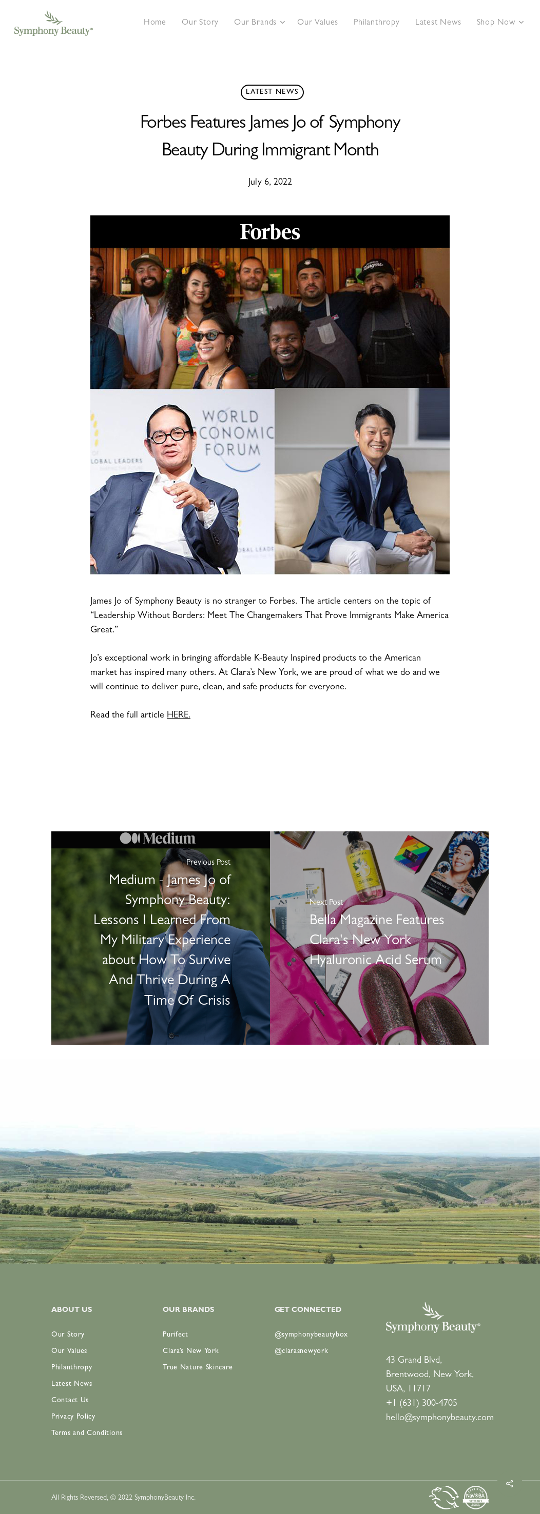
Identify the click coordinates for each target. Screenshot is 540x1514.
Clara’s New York (191, 1351)
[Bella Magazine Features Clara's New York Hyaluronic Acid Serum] (379, 938)
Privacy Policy (73, 1417)
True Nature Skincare (198, 1367)
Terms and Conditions (87, 1433)
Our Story (67, 1335)
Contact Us (70, 1400)
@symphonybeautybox (312, 1335)
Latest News (272, 92)
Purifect (175, 1335)
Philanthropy (71, 1367)
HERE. (178, 716)
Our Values (69, 1351)
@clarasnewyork (302, 1351)
